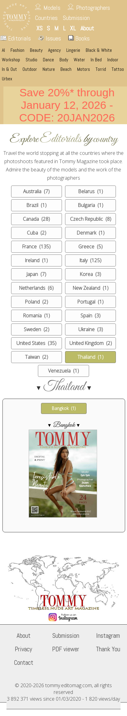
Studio (31, 60)
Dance (48, 60)
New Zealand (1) (91, 288)
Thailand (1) (90, 357)
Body (63, 60)
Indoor (112, 60)
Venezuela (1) (63, 370)
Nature (49, 69)
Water (79, 60)
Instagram (108, 636)
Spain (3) (90, 315)
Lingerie (73, 50)
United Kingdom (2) (90, 343)
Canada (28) (36, 219)
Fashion (17, 50)
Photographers (93, 8)
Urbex (7, 79)
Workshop (11, 60)
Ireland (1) (36, 260)
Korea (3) (90, 274)
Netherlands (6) (36, 288)
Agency (54, 50)
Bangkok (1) (64, 408)
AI (3, 50)
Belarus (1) (90, 191)
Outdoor (30, 69)
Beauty (36, 50)
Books (79, 38)
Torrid (101, 69)
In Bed (96, 60)
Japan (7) (36, 274)
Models (51, 8)
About (24, 636)
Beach (66, 69)
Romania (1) (36, 315)
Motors (83, 69)
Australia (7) (36, 191)
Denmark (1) (90, 232)
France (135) (36, 246)
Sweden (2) (36, 329)
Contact (23, 663)
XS (39, 28)
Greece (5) (90, 246)
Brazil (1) (37, 205)
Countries (46, 18)
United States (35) (36, 343)
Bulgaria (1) (90, 205)
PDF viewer (65, 649)
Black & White (99, 50)
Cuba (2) (36, 232)
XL (73, 28)
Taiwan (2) (36, 357)
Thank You (108, 649)
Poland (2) (36, 301)
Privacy (23, 649)
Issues (49, 38)
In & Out (9, 69)
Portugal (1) (90, 301)
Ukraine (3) (90, 329)
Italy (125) (90, 260)
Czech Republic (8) (90, 219)
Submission (76, 18)
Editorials (15, 38)
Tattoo (118, 69)
